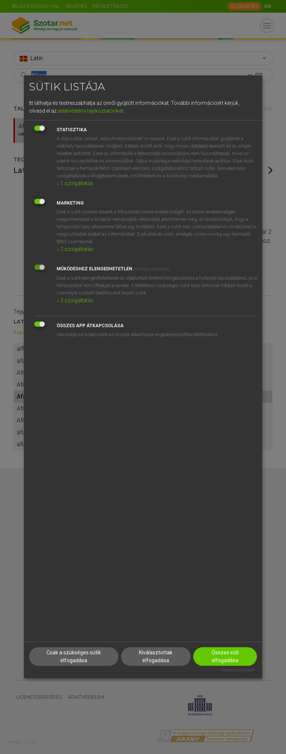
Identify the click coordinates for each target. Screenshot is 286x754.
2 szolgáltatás (75, 249)
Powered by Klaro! (238, 669)
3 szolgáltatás (75, 300)
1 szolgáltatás (75, 183)
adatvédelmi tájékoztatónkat (90, 110)
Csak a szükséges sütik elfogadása (74, 656)
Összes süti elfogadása (225, 656)
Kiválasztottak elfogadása (155, 656)
